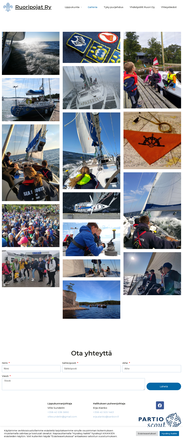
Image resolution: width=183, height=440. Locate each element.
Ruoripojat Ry (33, 7)
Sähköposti (69, 362)
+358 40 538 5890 (58, 412)
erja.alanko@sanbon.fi (106, 416)
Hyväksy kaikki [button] (169, 433)
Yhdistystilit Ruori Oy (144, 7)
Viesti (5, 376)
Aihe (125, 362)
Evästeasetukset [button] (147, 433)
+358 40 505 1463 (103, 412)
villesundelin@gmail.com (63, 416)
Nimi (5, 362)
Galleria (98, 7)
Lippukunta (79, 7)
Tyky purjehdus (117, 7)
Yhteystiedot (169, 7)
